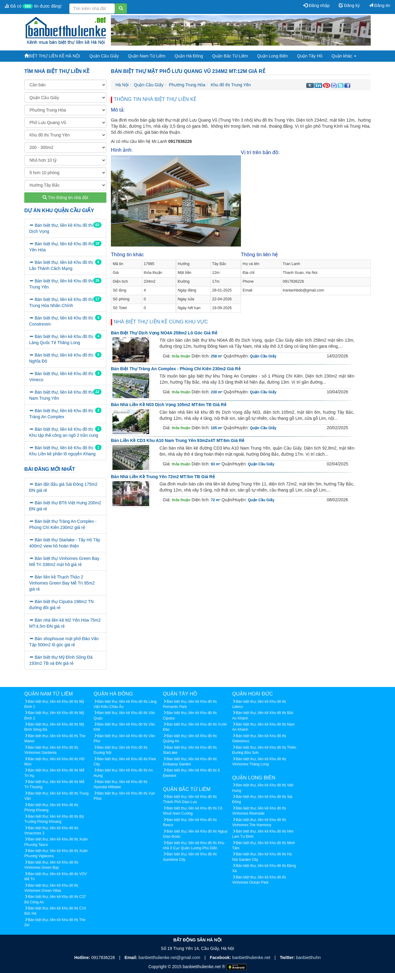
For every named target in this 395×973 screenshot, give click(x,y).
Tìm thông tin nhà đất (65, 197)
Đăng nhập (316, 5)
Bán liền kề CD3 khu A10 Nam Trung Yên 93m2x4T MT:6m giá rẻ (177, 440)
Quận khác (343, 55)
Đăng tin (379, 5)
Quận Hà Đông (188, 55)
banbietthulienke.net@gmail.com (170, 957)
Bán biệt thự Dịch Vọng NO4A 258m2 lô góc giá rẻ (164, 332)
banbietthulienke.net (251, 957)
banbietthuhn (308, 957)
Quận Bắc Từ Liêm (230, 55)
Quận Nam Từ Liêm (146, 55)
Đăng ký (349, 5)
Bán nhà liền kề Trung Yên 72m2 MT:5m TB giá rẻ (163, 476)
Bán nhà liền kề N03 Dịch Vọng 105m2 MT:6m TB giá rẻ (168, 404)
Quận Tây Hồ (309, 55)
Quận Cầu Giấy (104, 55)
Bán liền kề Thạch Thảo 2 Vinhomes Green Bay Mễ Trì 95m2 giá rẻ (62, 583)
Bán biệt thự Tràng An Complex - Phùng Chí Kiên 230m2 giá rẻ (176, 368)
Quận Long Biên (272, 55)
